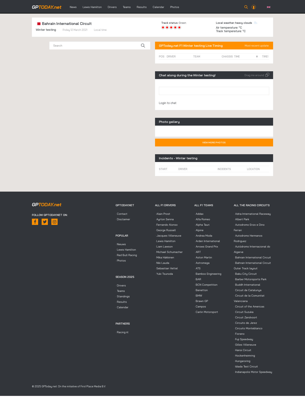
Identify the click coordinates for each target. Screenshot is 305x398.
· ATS (197, 268)
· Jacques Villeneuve (168, 235)
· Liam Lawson (164, 246)
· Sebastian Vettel (166, 268)
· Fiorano (239, 333)
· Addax (198, 214)
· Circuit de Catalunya (247, 290)
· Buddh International (247, 284)
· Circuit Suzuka (243, 312)
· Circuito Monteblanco (248, 328)
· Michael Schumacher (169, 252)
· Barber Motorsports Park (250, 279)
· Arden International (207, 241)
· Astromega (201, 263)
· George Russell (165, 230)
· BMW (198, 295)
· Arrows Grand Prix (206, 246)
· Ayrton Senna (164, 219)
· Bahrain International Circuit (252, 257)
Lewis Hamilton (92, 7)
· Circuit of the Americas (249, 306)
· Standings (123, 296)
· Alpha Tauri (201, 224)
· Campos (200, 306)
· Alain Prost (162, 214)
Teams (127, 7)
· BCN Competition (205, 284)
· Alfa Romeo (202, 219)
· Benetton (201, 290)
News (73, 7)
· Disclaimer (123, 219)
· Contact (121, 214)
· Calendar (122, 307)
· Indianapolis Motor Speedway (253, 372)
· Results (121, 302)
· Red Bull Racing (126, 255)
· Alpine (198, 230)
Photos (174, 7)
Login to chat (167, 103)
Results (142, 7)
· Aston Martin (203, 257)
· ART (197, 252)
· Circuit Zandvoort (245, 317)
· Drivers (121, 285)
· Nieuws (121, 244)
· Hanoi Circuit (242, 350)
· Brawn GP (201, 301)
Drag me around (257, 75)
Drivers (112, 7)
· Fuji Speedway (243, 339)
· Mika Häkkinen (164, 257)
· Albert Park (241, 219)
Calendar (158, 7)
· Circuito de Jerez (245, 323)
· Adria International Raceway (252, 214)
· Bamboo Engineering (207, 274)
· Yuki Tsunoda (164, 274)
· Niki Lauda (162, 263)
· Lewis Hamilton (126, 249)
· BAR (197, 279)
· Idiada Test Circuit (246, 366)
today (46, 7)
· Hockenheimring (244, 355)
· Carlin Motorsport (206, 312)
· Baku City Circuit (245, 274)
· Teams (120, 291)
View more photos (214, 142)
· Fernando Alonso (166, 224)
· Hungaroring (242, 361)
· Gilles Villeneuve (245, 344)
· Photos (121, 260)
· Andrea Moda (203, 235)
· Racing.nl (122, 332)
